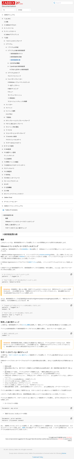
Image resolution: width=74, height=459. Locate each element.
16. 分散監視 (8, 171)
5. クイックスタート (10, 31)
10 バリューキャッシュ (15, 95)
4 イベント (9, 108)
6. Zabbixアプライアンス (11, 34)
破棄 (23, 427)
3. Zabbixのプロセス (10, 25)
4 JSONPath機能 (15, 63)
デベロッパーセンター (10, 201)
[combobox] (63, 2)
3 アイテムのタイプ (14, 73)
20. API (6, 184)
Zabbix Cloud (8, 197)
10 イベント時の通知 (12, 127)
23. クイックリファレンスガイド (14, 194)
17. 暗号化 (7, 175)
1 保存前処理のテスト (16, 53)
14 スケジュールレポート (13, 139)
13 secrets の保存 (11, 136)
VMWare (21, 256)
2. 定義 (6, 22)
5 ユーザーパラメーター (15, 79)
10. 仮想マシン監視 (10, 152)
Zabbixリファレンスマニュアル (13, 206)
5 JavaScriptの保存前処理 (17, 66)
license (64, 453)
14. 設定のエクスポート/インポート (14, 165)
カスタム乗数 (26, 325)
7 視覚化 (8, 117)
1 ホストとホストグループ (14, 41)
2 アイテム (9, 44)
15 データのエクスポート (13, 143)
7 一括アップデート (14, 85)
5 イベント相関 (10, 111)
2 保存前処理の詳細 (16, 57)
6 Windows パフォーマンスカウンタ (19, 82)
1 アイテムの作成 (13, 47)
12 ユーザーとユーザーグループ (15, 133)
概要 (6, 218)
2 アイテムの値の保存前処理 (16, 50)
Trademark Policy (37, 457)
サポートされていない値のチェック (16, 228)
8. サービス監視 (8, 146)
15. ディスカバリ (9, 168)
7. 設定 (6, 38)
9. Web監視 (7, 149)
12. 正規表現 (8, 159)
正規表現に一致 (26, 249)
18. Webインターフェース (12, 178)
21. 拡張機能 (8, 187)
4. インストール (8, 28)
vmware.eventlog (44, 254)
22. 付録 (6, 190)
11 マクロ (9, 130)
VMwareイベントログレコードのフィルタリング (19, 221)
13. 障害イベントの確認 (11, 162)
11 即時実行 (11, 98)
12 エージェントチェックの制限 (17, 101)
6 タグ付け (9, 114)
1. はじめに (7, 18)
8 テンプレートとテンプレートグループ (18, 120)
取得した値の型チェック (12, 225)
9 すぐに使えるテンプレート (14, 124)
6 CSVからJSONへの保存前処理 (19, 69)
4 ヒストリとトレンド (14, 76)
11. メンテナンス (9, 155)
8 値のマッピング (13, 89)
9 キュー (10, 92)
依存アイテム (33, 262)
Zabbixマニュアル (9, 15)
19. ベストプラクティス (11, 181)
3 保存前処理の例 (15, 60)
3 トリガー (9, 104)
